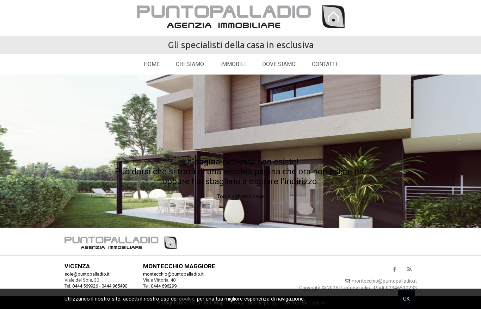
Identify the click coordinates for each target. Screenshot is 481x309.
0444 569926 (85, 286)
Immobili (233, 64)
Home (152, 64)
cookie (187, 299)
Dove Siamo (279, 64)
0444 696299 (164, 286)
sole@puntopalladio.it (87, 274)
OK (406, 299)
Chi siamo (190, 64)
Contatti (324, 64)
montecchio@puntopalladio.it (173, 274)
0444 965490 (114, 286)
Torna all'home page (240, 196)
